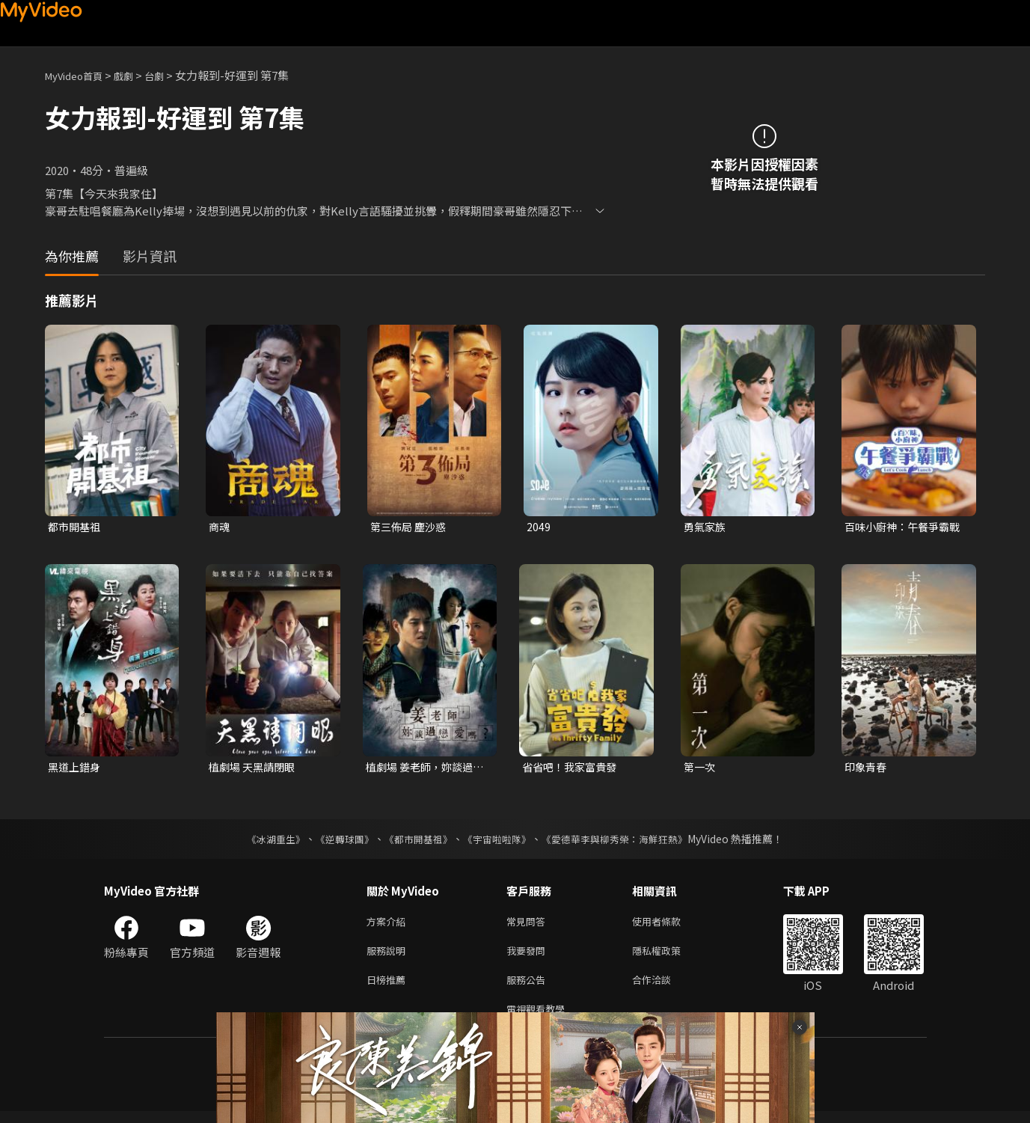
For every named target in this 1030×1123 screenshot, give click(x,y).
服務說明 (389, 956)
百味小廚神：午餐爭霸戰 (900, 527)
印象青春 (866, 769)
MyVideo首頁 (79, 75)
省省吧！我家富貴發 (572, 769)
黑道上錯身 (76, 769)
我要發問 (528, 956)
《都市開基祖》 (415, 841)
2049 (539, 527)
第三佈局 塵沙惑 (410, 527)
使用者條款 (669, 925)
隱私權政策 (669, 956)
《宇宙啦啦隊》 (499, 841)
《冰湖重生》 (263, 841)
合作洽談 (663, 988)
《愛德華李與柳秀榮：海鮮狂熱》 (624, 841)
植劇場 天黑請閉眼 (255, 769)
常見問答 (528, 925)
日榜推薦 (389, 988)
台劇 (169, 75)
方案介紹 (389, 925)
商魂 (220, 527)
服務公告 (528, 988)
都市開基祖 (76, 527)
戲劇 (135, 75)
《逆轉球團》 (336, 841)
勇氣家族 (706, 527)
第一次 (700, 769)
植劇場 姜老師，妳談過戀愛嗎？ (423, 769)
